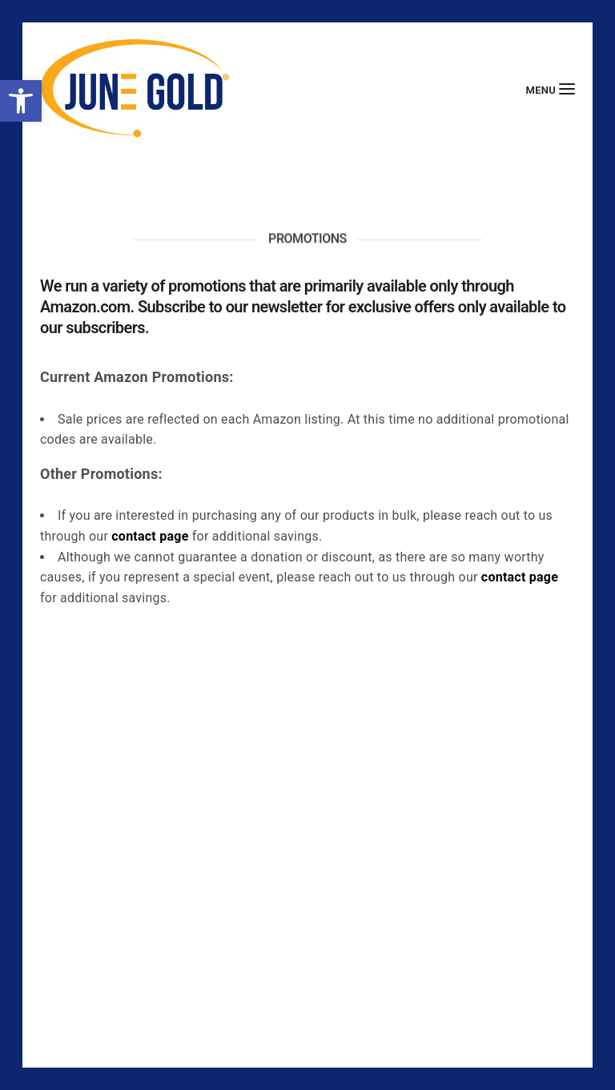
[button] (21, 101)
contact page (149, 536)
